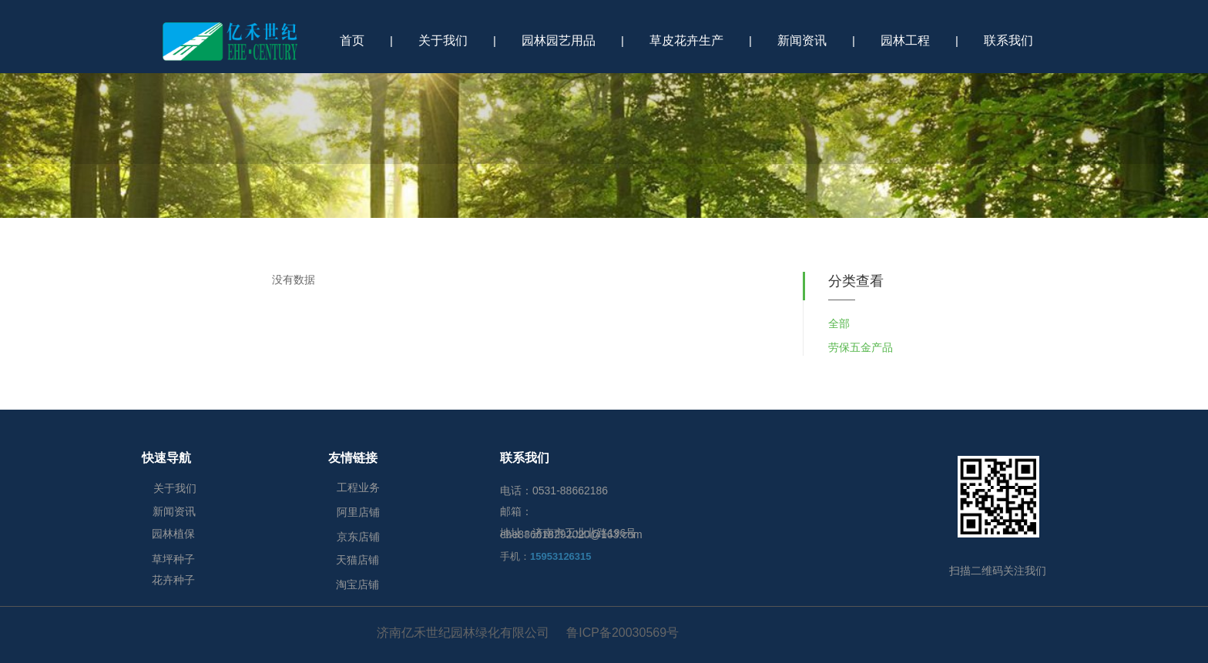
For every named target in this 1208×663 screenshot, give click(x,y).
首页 (352, 40)
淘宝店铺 (357, 584)
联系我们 (1008, 40)
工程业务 (358, 487)
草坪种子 (173, 559)
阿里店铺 (358, 512)
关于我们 (443, 40)
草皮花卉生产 (686, 40)
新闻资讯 (802, 40)
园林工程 (905, 40)
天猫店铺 (357, 560)
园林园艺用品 (559, 40)
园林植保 (173, 533)
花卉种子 (173, 580)
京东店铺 (358, 537)
